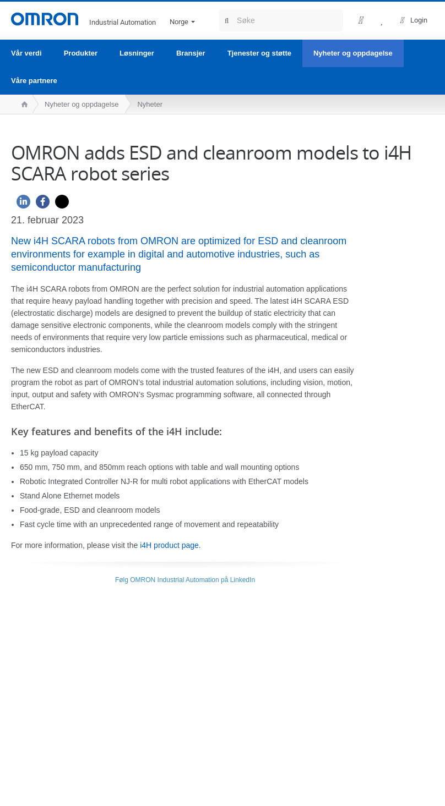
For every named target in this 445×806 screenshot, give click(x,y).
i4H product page (169, 545)
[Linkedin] (20, 204)
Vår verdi (26, 53)
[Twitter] (59, 204)
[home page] (21, 104)
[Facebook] (40, 204)
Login (418, 20)
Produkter (80, 53)
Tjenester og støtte (259, 53)
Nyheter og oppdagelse (353, 53)
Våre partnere (34, 80)
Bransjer (190, 53)
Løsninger (137, 53)
